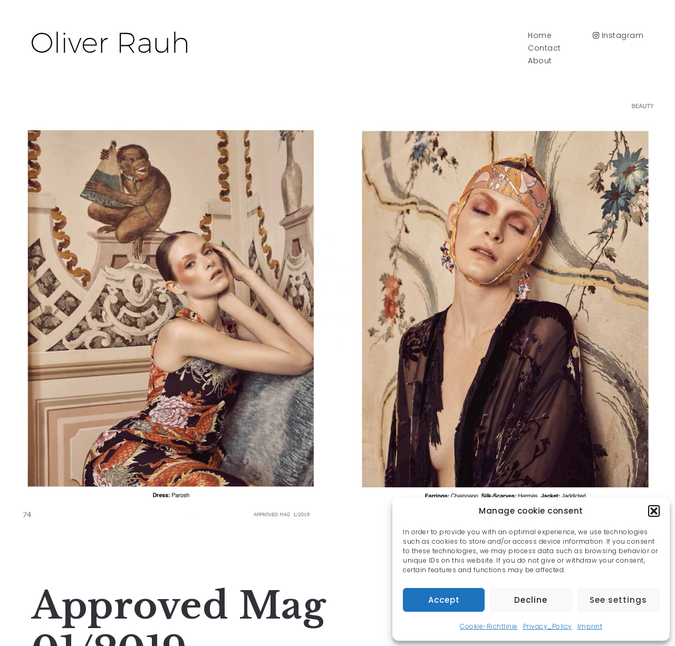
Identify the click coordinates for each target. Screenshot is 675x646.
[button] (654, 511)
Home (540, 35)
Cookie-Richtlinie (489, 626)
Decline (530, 599)
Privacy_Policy (547, 626)
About (540, 60)
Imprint (590, 626)
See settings (618, 599)
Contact (544, 48)
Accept (444, 599)
